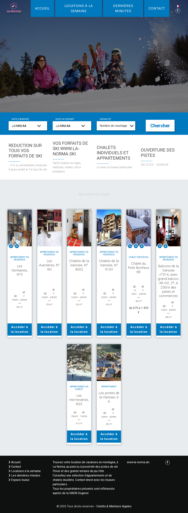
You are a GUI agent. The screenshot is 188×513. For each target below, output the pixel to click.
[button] (177, 6)
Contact (157, 8)
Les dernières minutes (24, 475)
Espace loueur (19, 480)
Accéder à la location (19, 329)
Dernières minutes (123, 8)
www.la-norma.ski (138, 462)
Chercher (160, 126)
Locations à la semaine (78, 8)
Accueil (42, 8)
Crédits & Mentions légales (113, 506)
